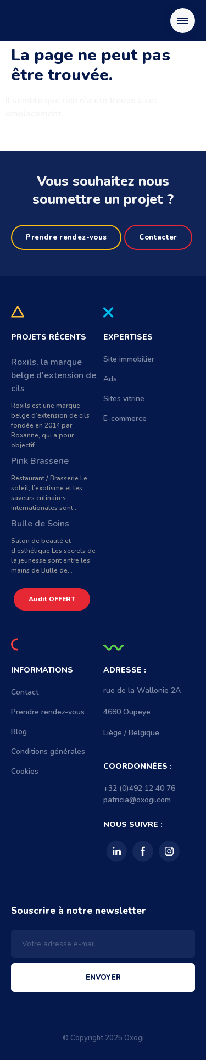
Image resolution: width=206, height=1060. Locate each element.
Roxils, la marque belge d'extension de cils (53, 375)
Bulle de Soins (40, 524)
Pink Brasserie (40, 461)
